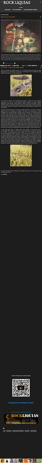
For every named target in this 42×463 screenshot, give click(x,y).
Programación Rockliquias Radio (21, 403)
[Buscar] (40, 2)
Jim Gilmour (27, 430)
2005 (4, 430)
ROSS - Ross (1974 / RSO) (8, 17)
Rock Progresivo (17, 9)
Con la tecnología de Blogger (21, 460)
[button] (40, 17)
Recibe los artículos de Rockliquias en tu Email (21, 412)
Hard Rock (8, 9)
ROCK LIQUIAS (16, 2)
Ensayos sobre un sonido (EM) (18, 430)
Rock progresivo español (30, 9)
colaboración (9, 430)
